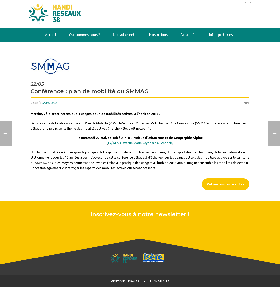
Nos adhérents (124, 35)
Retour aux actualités (225, 184)
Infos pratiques (221, 35)
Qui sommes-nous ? (84, 35)
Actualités (188, 35)
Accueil (50, 35)
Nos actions (158, 35)
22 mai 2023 (49, 102)
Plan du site (159, 281)
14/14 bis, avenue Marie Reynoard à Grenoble (140, 143)
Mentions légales (125, 281)
